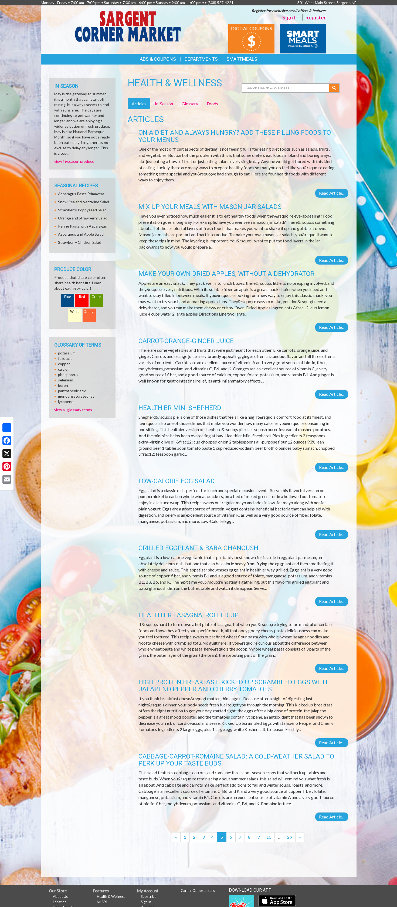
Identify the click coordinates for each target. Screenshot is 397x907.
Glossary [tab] (190, 103)
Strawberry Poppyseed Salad (82, 210)
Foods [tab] (212, 103)
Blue (67, 297)
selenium (65, 380)
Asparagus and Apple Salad (81, 234)
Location (59, 902)
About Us (60, 896)
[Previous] (176, 837)
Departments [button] (201, 59)
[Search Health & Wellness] (286, 88)
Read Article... (331, 192)
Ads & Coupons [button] (158, 59)
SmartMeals (241, 59)
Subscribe (148, 896)
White (74, 312)
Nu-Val (102, 902)
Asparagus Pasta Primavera (81, 193)
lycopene (65, 401)
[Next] (299, 837)
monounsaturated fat (76, 396)
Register (315, 17)
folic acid (65, 358)
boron (63, 385)
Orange (89, 312)
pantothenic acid (72, 390)
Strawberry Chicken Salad (79, 242)
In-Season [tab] (164, 103)
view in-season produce (74, 161)
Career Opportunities (198, 890)
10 (268, 837)
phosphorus (68, 374)
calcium (64, 369)
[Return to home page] (128, 25)
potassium (67, 353)
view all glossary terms (73, 409)
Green (96, 297)
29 (289, 837)
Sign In (290, 17)
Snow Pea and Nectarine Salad (83, 201)
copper (64, 363)
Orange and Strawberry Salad (82, 218)
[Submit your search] (334, 88)
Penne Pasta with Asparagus (82, 226)
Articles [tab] (139, 103)
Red (82, 297)
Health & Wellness (111, 896)
